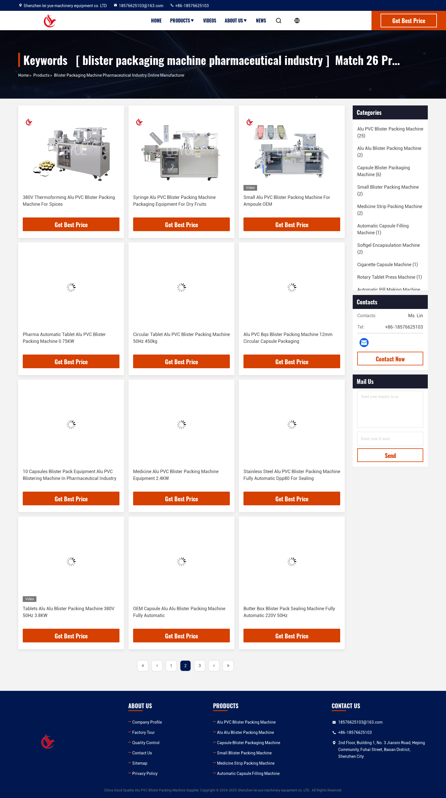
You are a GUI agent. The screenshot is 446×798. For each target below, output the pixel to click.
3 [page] (200, 665)
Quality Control (146, 742)
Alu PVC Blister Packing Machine (246, 722)
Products (182, 20)
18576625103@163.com (138, 5)
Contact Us (142, 753)
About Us (236, 20)
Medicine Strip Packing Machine (245, 763)
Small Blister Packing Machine (244, 753)
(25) (390, 132)
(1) (383, 229)
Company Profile (147, 722)
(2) (389, 152)
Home (156, 20)
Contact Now (390, 359)
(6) (383, 171)
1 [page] (171, 665)
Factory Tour (143, 732)
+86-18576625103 (189, 5)
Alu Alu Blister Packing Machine (245, 732)
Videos (209, 20)
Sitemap (139, 763)
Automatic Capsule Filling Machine (248, 773)
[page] (143, 666)
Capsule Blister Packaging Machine (248, 742)
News (261, 20)
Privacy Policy (145, 773)
